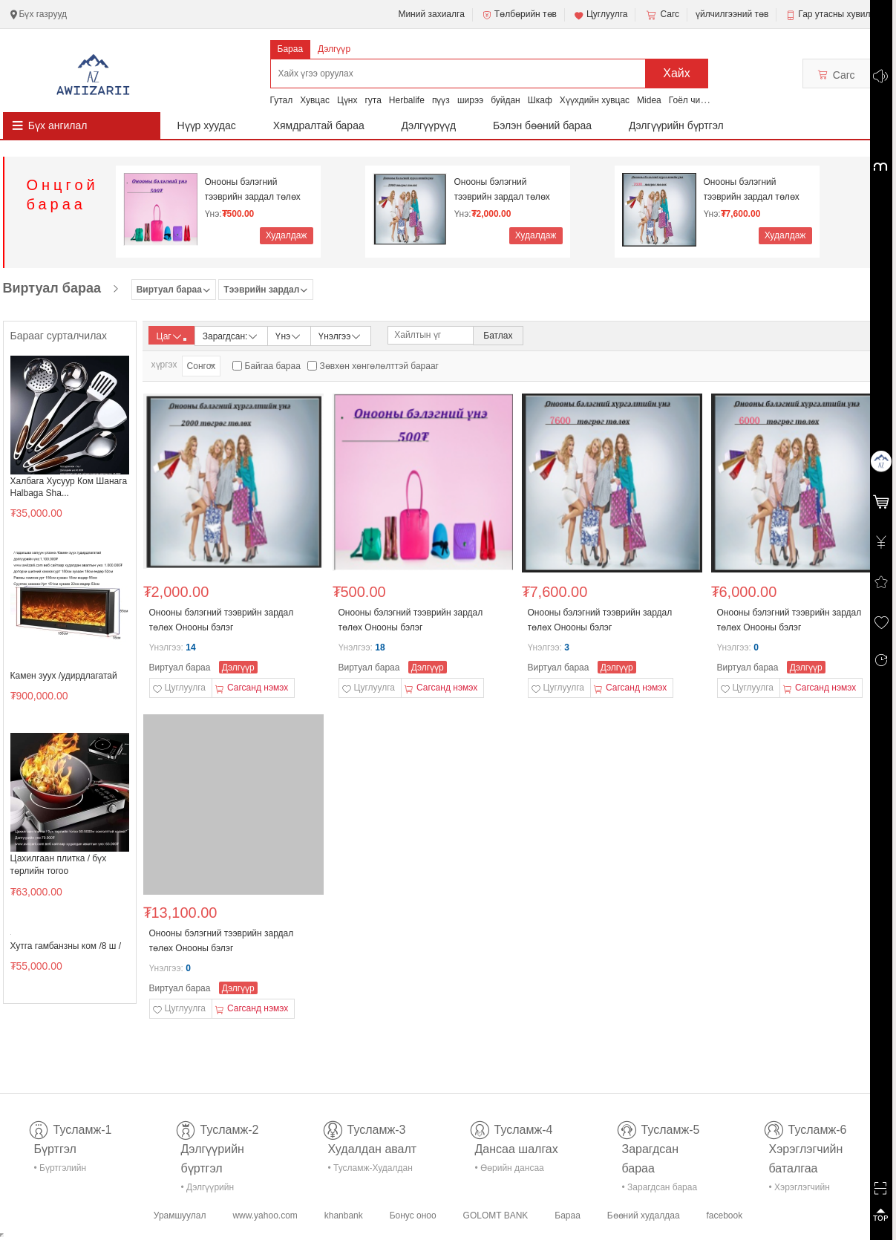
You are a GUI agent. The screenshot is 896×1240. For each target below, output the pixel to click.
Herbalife (407, 100)
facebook (724, 1215)
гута (372, 100)
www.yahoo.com (264, 1215)
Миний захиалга (431, 14)
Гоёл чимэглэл (699, 100)
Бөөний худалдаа (643, 1215)
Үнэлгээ (340, 335)
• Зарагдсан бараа (660, 1187)
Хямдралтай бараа (318, 125)
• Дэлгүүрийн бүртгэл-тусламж (215, 1190)
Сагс (661, 14)
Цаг (171, 336)
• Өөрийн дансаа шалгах (509, 1170)
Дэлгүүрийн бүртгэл (676, 125)
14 (190, 647)
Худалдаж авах (286, 237)
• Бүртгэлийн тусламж (60, 1170)
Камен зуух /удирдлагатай (63, 675)
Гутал (281, 100)
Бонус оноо (413, 1215)
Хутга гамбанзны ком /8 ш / (66, 946)
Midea (649, 100)
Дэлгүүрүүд (429, 125)
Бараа (291, 49)
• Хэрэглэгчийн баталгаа (799, 1190)
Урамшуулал (180, 1215)
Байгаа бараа (273, 366)
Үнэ (288, 335)
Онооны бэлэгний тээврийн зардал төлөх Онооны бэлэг (253, 190)
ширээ (470, 100)
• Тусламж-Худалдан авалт (370, 1170)
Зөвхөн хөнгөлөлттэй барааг (379, 366)
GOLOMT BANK (496, 1215)
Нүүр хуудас (206, 125)
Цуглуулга (600, 14)
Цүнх (347, 100)
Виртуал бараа (52, 288)
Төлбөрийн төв (519, 14)
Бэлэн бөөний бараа (542, 125)
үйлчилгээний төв (732, 14)
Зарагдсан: (231, 335)
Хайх (676, 73)
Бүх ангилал (58, 125)
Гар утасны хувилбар (841, 14)
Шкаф (540, 100)
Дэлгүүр (334, 49)
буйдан (505, 100)
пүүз (441, 100)
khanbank (343, 1215)
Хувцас (315, 100)
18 (380, 647)
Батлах (497, 335)
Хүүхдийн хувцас (595, 100)
